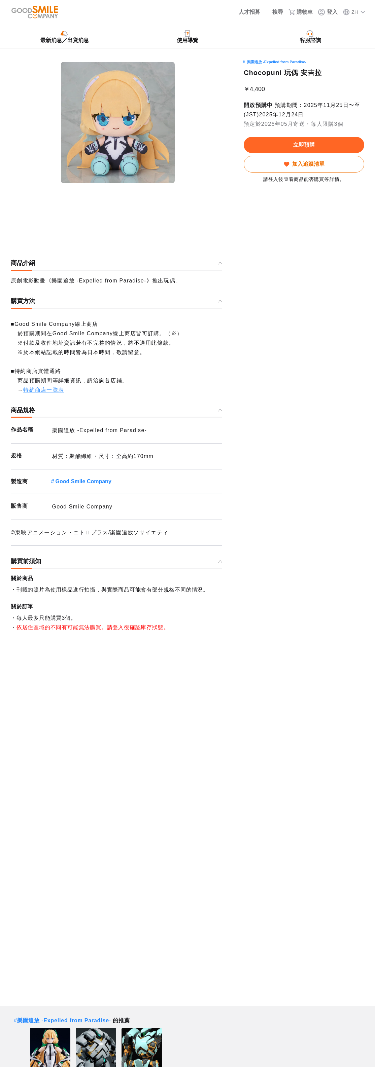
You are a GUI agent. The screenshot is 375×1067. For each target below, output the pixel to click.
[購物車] (300, 12)
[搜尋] (274, 12)
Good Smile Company (83, 481)
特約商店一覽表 (43, 390)
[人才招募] (245, 12)
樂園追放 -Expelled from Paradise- (276, 62)
